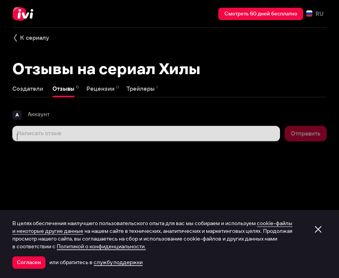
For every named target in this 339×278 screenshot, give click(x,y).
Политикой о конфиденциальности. (101, 246)
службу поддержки (118, 262)
